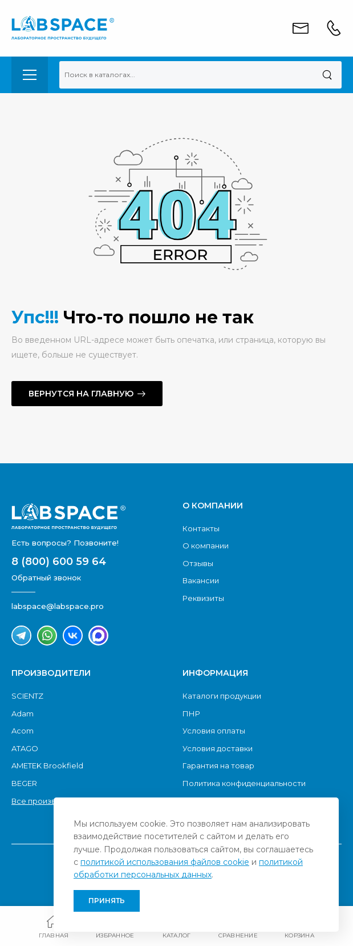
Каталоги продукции (221, 695)
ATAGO (24, 748)
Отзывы (197, 563)
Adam (22, 713)
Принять (106, 900)
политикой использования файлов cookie (164, 862)
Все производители (49, 800)
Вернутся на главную (81, 393)
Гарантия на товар (218, 765)
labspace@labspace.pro (57, 606)
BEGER (24, 783)
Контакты (201, 528)
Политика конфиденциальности (244, 783)
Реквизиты (203, 598)
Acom (22, 730)
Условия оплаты (213, 730)
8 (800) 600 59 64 (58, 561)
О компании (205, 545)
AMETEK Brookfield (47, 765)
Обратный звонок (46, 577)
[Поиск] (327, 75)
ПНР (191, 713)
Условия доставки (217, 748)
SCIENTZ (27, 695)
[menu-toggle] (29, 75)
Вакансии (200, 580)
